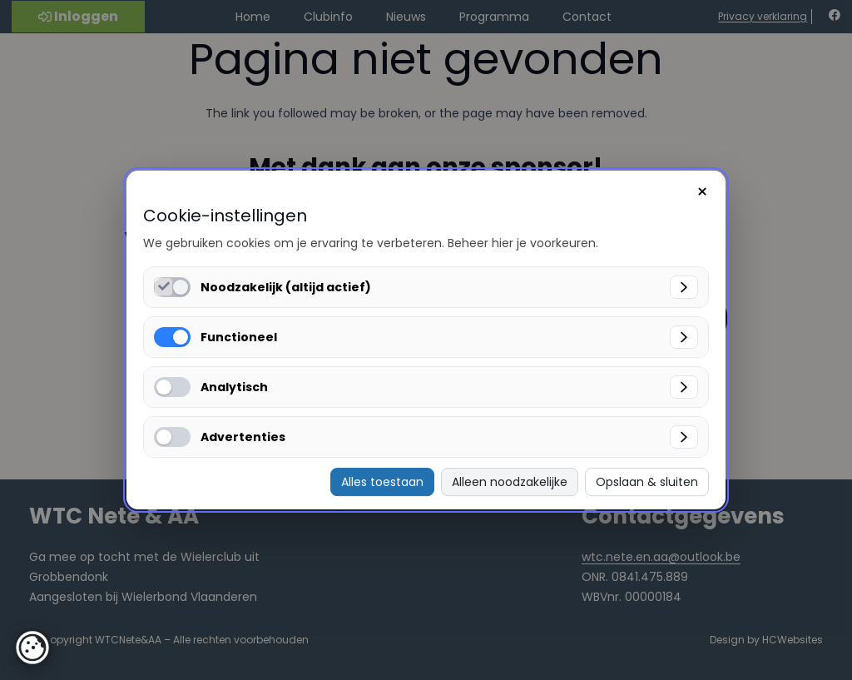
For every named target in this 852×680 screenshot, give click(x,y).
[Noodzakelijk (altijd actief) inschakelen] (163, 286)
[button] (32, 647)
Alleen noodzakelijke (509, 482)
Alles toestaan (382, 482)
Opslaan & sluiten (647, 482)
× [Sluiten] (702, 192)
